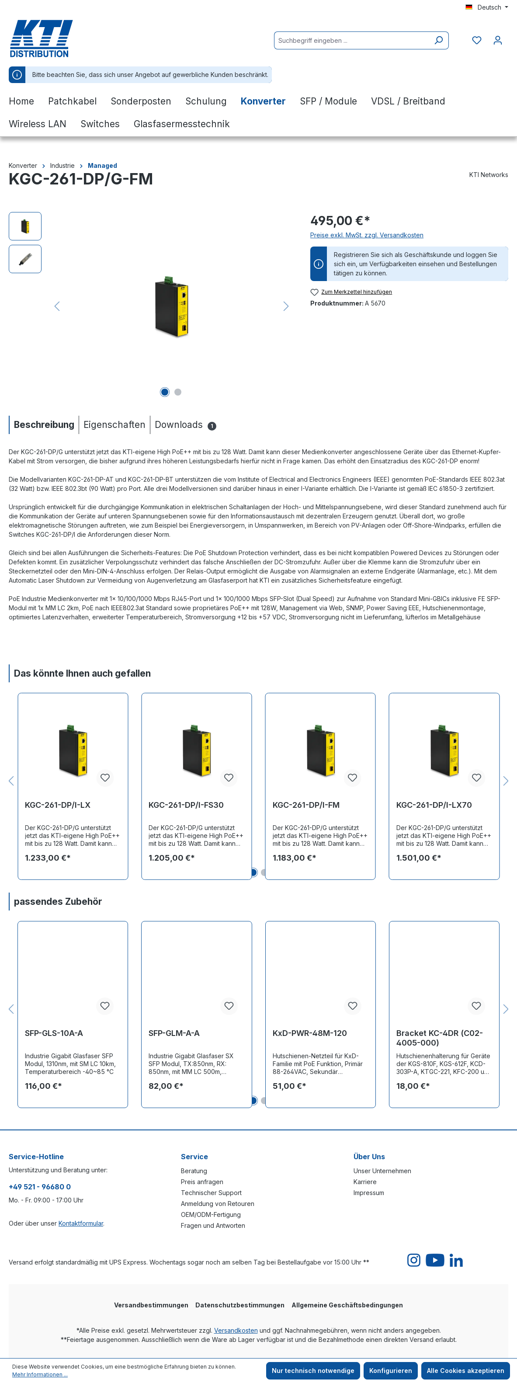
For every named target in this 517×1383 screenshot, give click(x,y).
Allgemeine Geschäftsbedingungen (347, 1305)
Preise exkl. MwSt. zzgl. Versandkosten (366, 235)
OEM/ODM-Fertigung (211, 1214)
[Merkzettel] (476, 40)
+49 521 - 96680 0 (40, 1186)
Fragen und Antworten (213, 1225)
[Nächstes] (286, 306)
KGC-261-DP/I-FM (306, 805)
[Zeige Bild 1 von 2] (164, 392)
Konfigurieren (390, 1370)
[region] (151, 306)
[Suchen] (438, 40)
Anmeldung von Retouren (217, 1203)
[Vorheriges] (56, 306)
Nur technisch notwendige (313, 1370)
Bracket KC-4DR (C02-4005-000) (439, 1038)
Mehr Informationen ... (40, 1374)
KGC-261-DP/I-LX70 (434, 805)
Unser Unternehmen (382, 1171)
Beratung (194, 1171)
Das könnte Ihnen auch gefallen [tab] (82, 673)
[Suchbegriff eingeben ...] (351, 40)
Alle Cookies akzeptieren (465, 1370)
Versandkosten (236, 1330)
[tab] (44, 425)
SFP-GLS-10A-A (54, 1033)
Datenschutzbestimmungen (240, 1305)
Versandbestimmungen (151, 1305)
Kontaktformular (81, 1223)
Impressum (369, 1192)
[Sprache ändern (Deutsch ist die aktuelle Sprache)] (486, 7)
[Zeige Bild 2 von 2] (177, 392)
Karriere (365, 1181)
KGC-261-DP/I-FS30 (186, 805)
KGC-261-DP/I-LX (57, 805)
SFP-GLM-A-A (174, 1033)
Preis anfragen (202, 1181)
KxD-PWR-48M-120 (310, 1033)
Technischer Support (211, 1192)
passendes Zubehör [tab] (58, 901)
